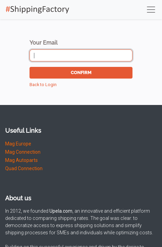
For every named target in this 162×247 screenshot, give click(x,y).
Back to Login (43, 84)
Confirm (81, 72)
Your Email (44, 42)
